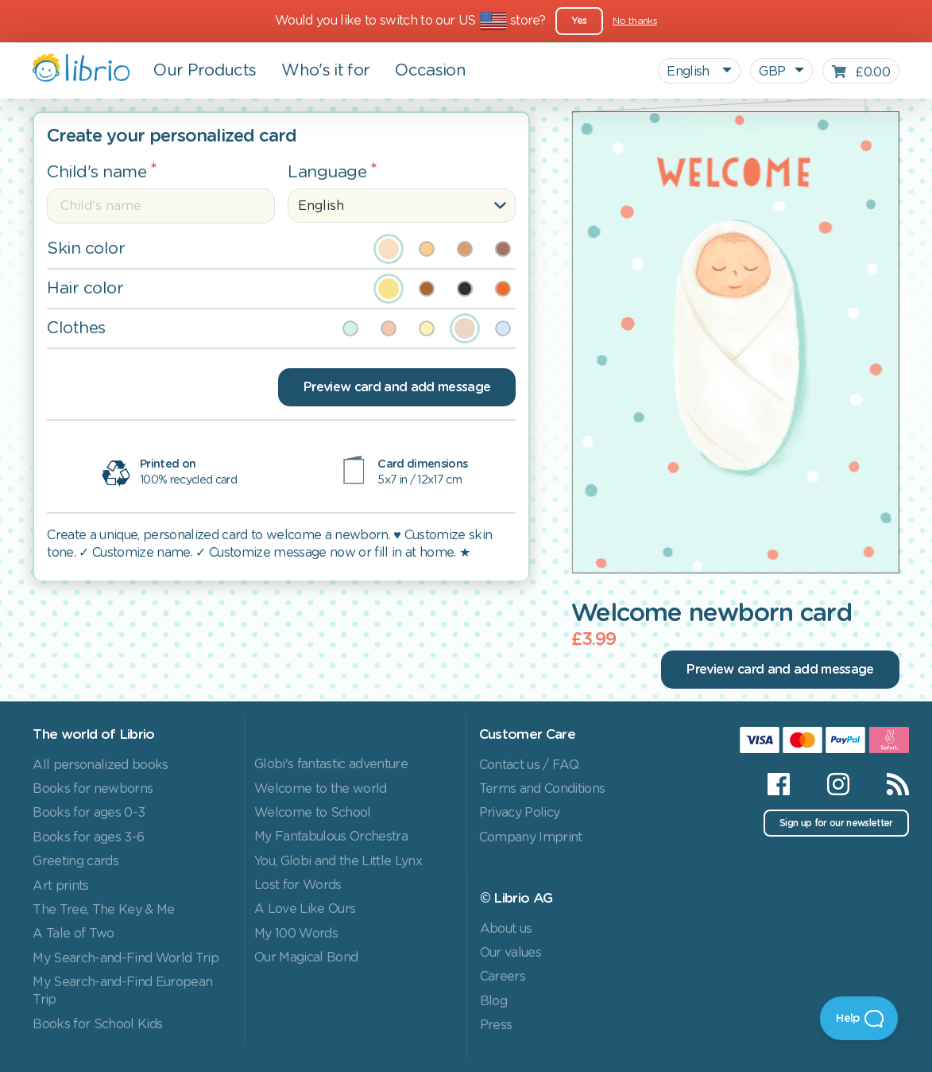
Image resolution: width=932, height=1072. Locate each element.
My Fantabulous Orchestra (331, 836)
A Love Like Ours (304, 909)
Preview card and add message (397, 387)
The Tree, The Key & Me (103, 909)
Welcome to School (312, 812)
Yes (579, 20)
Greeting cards (75, 861)
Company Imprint (530, 837)
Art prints (60, 886)
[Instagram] (838, 784)
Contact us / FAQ (528, 765)
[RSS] (888, 784)
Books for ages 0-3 (89, 812)
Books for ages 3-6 (88, 837)
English (690, 71)
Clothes (76, 328)
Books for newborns (93, 789)
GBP (772, 71)
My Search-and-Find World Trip (125, 958)
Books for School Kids (97, 1024)
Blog (493, 1001)
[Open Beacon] (859, 1018)
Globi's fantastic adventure (331, 764)
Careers (502, 976)
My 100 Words (296, 933)
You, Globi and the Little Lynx (338, 861)
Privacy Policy (519, 812)
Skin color (86, 248)
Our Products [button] (204, 71)
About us (506, 928)
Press (496, 1025)
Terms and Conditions (542, 789)
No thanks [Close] (635, 20)
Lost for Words (298, 885)
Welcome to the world (320, 789)
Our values (510, 952)
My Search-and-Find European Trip (122, 991)
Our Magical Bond (306, 957)
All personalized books (100, 765)
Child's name (96, 172)
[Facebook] (778, 784)
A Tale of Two (73, 933)
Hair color (85, 288)
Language (327, 172)
